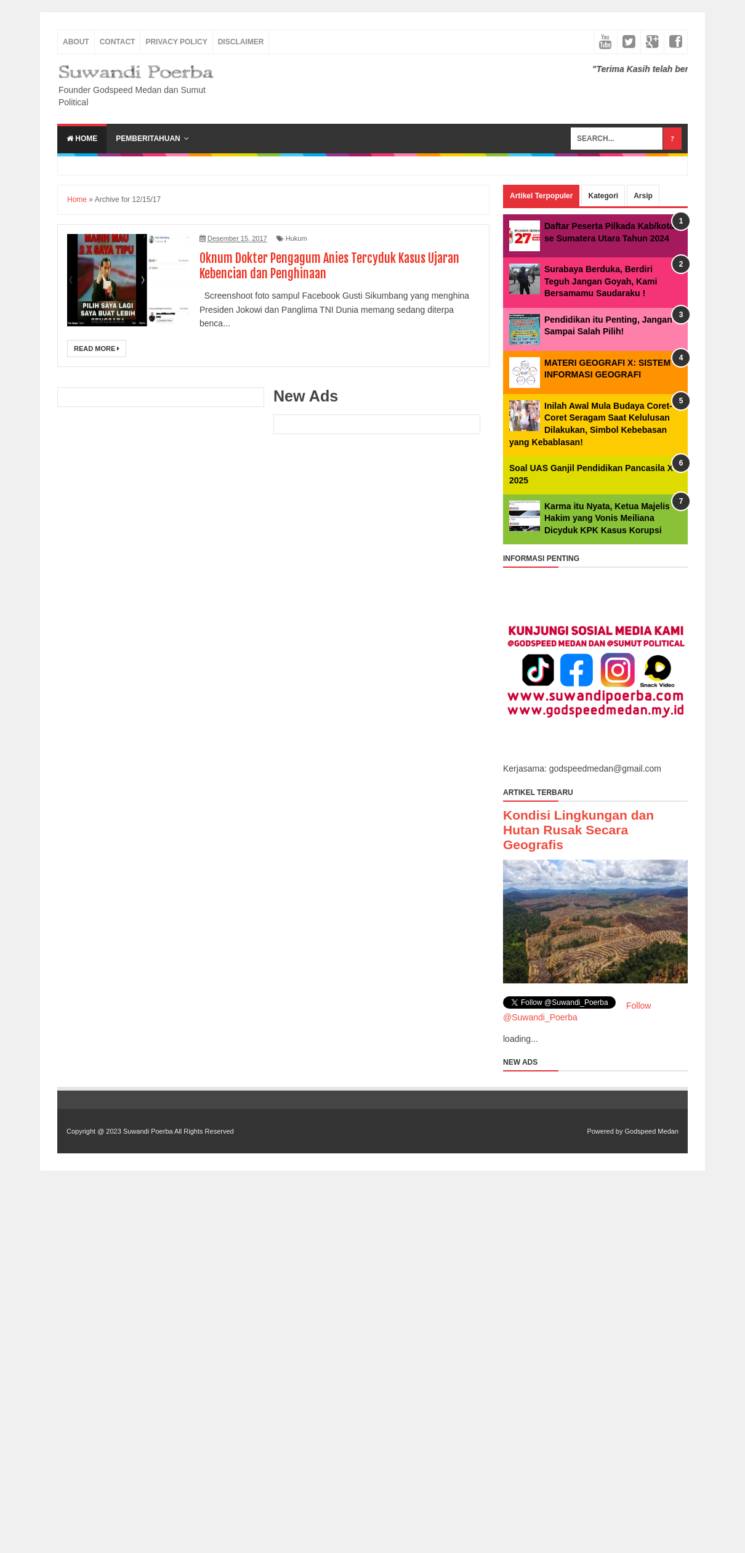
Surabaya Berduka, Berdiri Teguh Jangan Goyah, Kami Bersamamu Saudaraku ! (600, 281)
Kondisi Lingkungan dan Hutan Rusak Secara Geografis (578, 830)
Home (81, 138)
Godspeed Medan (652, 1131)
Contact (117, 42)
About (76, 42)
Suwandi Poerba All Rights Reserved (178, 1131)
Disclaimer (241, 42)
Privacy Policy (176, 42)
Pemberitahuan (148, 138)
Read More (96, 348)
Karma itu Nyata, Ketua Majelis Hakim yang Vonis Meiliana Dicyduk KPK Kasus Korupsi (607, 518)
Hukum (296, 238)
